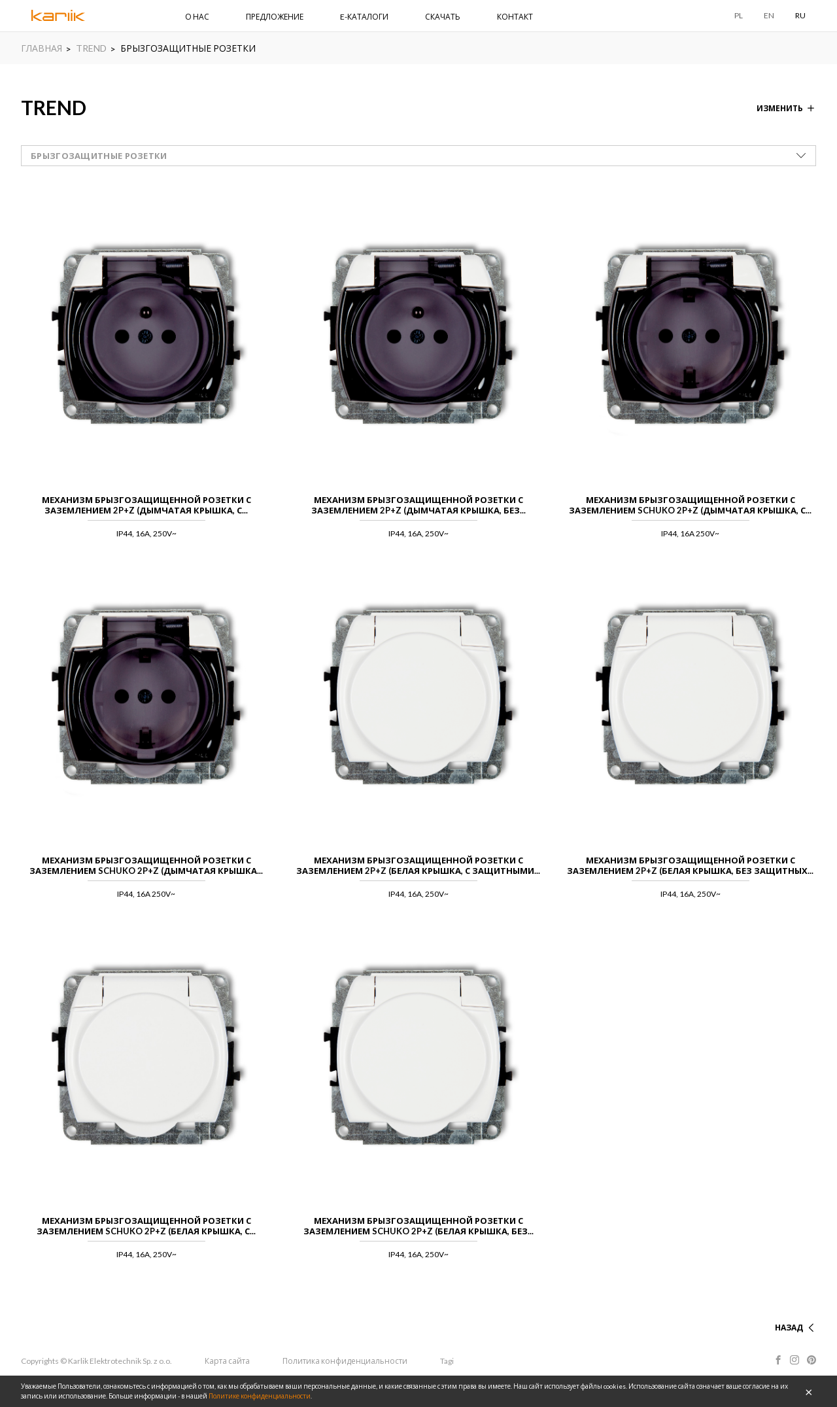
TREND (91, 48)
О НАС (197, 17)
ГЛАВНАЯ (41, 48)
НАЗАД (789, 1327)
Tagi (449, 1361)
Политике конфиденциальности (260, 1396)
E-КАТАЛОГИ (364, 17)
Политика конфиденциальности (346, 1361)
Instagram (794, 1359)
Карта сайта (227, 1361)
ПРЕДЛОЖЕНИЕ (274, 17)
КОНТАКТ (515, 17)
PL (738, 15)
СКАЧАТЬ (442, 17)
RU (800, 15)
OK (809, 1391)
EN (769, 15)
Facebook (777, 1359)
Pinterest (811, 1359)
